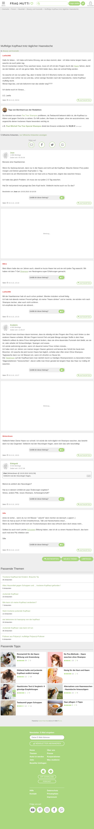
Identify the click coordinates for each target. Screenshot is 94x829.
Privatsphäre (52, 794)
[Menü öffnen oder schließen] (3, 3)
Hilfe (32, 791)
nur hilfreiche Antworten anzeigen (33, 135)
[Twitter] (52, 145)
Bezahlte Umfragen (38, 763)
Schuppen (31, 530)
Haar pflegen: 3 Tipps (73, 702)
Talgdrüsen (10, 358)
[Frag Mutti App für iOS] (43, 772)
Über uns (51, 750)
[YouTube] (33, 810)
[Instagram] (47, 810)
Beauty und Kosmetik (11, 51)
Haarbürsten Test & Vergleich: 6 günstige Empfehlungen (31, 687)
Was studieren (53, 760)
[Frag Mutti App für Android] (50, 772)
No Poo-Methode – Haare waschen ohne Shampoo (75, 655)
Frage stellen (74, 3)
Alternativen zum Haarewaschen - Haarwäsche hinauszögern (78, 687)
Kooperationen (53, 757)
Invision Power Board (43, 721)
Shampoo (24, 271)
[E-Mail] (31, 145)
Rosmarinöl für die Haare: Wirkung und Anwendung (28, 655)
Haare (76, 66)
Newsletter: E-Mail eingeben (42, 733)
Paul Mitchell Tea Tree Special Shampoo (23, 126)
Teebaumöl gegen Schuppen (29, 703)
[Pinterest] (40, 810)
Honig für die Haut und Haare (76, 670)
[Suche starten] (38, 3)
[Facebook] (42, 145)
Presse (50, 753)
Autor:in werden (37, 757)
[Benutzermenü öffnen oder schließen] (90, 3)
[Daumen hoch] (62, 197)
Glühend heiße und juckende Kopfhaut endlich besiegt (29, 671)
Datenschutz (52, 791)
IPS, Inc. (60, 721)
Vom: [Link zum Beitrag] (4, 100)
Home (32, 750)
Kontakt (33, 794)
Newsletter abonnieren (47, 743)
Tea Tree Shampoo (30, 115)
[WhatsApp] (63, 145)
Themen (33, 753)
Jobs (32, 760)
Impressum (52, 797)
